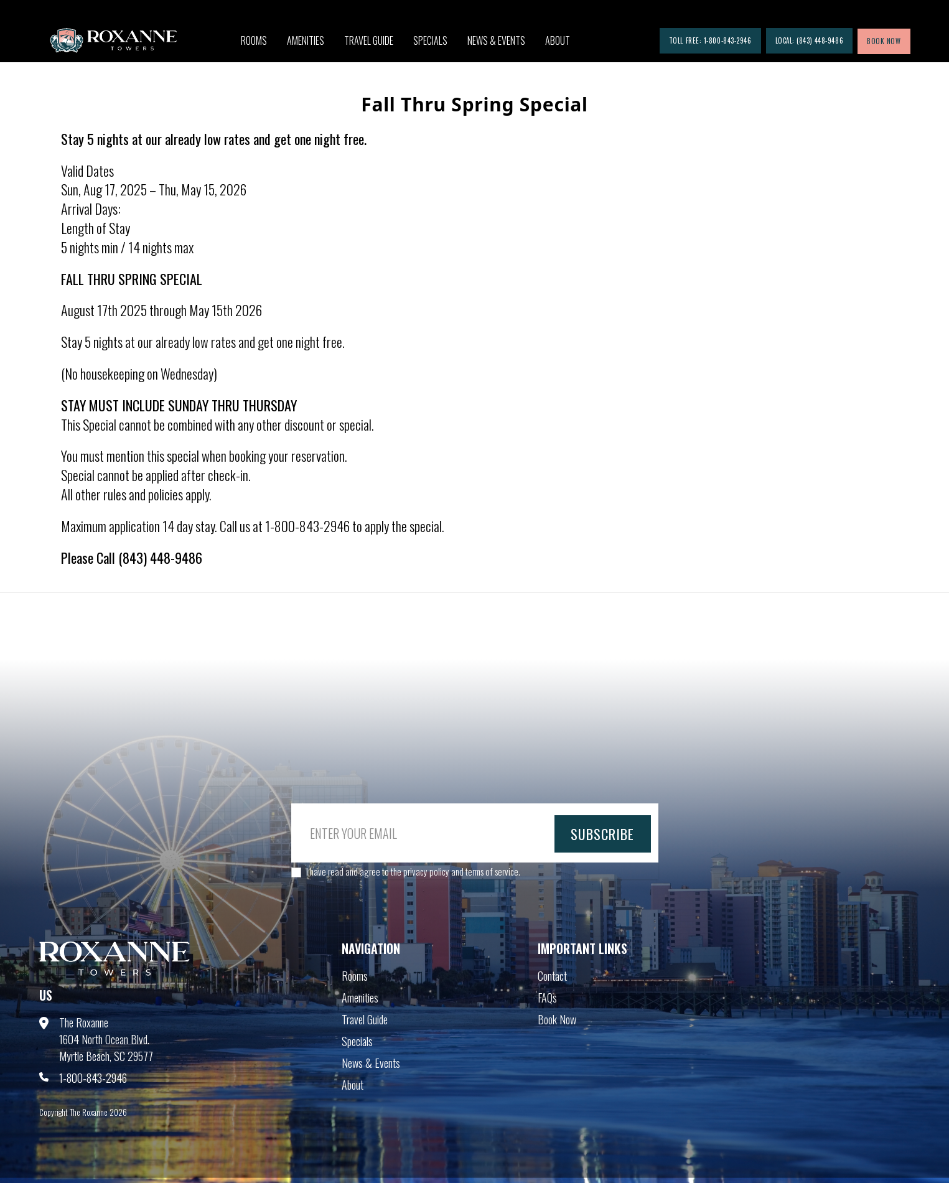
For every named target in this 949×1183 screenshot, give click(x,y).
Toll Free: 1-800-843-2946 (710, 40)
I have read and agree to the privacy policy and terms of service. (413, 871)
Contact (552, 976)
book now (883, 41)
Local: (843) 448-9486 (809, 40)
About (557, 40)
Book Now (557, 1019)
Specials (430, 40)
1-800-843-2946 (93, 1078)
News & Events (496, 40)
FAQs (547, 997)
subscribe (603, 834)
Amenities (305, 40)
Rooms (254, 40)
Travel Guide (368, 40)
